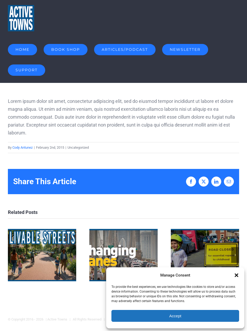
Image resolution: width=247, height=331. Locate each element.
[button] (236, 275)
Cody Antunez (22, 147)
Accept (175, 316)
